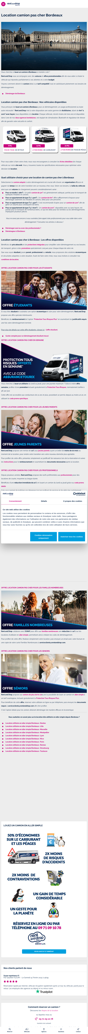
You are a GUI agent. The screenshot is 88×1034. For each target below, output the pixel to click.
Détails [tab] (44, 501)
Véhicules (27, 1031)
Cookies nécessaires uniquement (43, 536)
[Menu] (3, 4)
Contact (78, 1031)
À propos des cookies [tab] (72, 501)
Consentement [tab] (15, 501)
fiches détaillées (66, 162)
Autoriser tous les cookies (71, 537)
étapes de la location (50, 1010)
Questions (61, 1031)
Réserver (9, 1031)
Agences (43, 1031)
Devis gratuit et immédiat (44, 951)
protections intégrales (36, 245)
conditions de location (9, 259)
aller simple (79, 695)
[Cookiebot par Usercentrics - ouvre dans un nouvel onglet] (74, 494)
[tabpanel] (44, 982)
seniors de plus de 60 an (32, 695)
